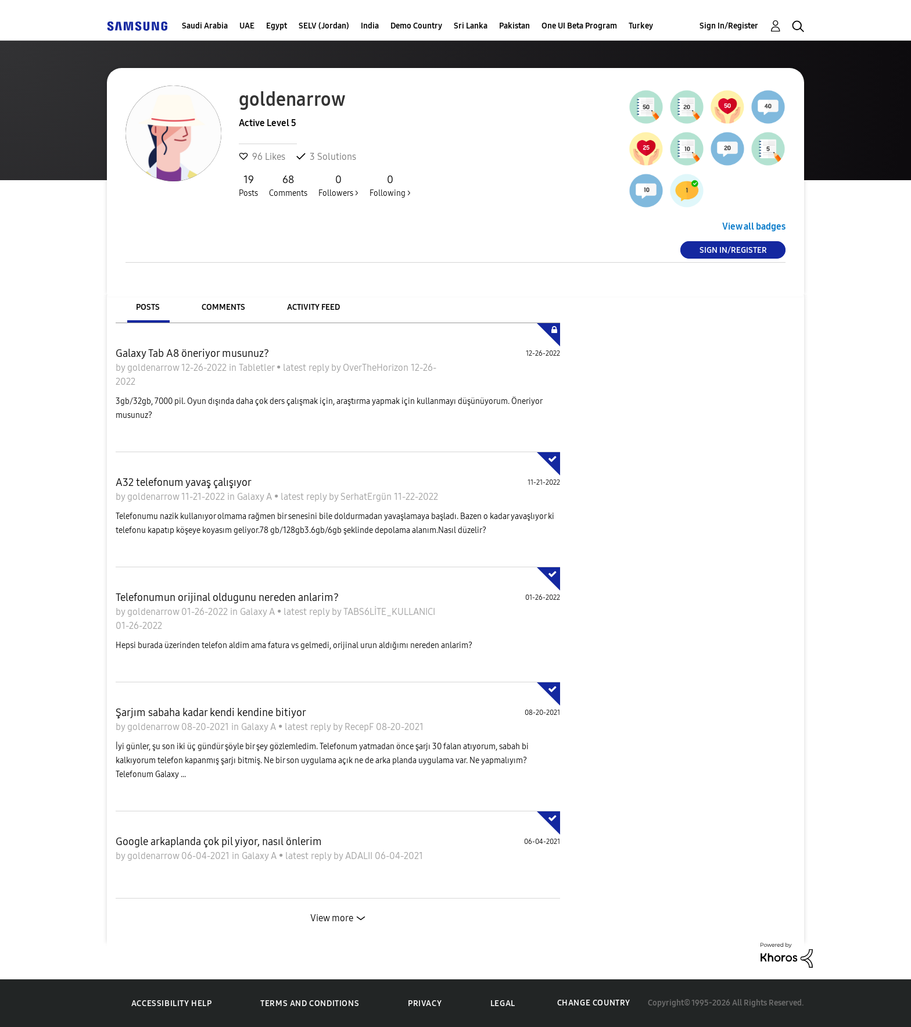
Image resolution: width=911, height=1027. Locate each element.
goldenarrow (154, 367)
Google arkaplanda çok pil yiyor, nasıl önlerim (219, 841)
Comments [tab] (223, 307)
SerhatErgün (367, 496)
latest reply (307, 367)
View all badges (754, 226)
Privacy (425, 1003)
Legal (502, 1003)
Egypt (276, 26)
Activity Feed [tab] (313, 307)
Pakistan (514, 26)
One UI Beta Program (579, 26)
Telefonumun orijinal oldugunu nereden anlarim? (227, 597)
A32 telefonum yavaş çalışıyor (184, 482)
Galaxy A (255, 496)
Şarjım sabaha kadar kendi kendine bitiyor (211, 712)
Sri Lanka (470, 26)
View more (331, 918)
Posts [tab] (148, 307)
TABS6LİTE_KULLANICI (389, 611)
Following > (390, 185)
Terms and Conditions (309, 1003)
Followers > (338, 185)
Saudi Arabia (205, 26)
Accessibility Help (171, 1003)
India (370, 26)
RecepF (360, 726)
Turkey (641, 26)
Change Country (593, 1003)
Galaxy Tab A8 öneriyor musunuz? (192, 353)
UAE (246, 26)
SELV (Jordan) (324, 26)
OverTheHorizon (377, 367)
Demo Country (416, 26)
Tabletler (258, 367)
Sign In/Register (729, 26)
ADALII (360, 855)
